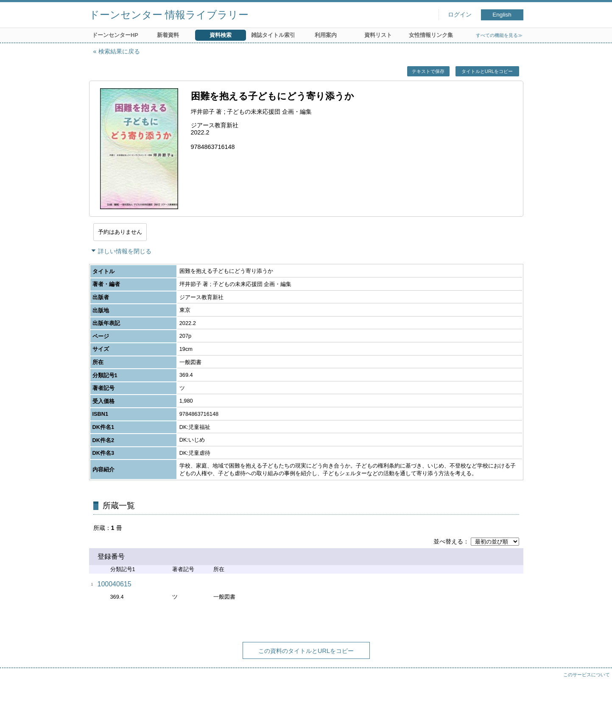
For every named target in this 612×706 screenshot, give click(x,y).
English (501, 14)
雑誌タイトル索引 (273, 35)
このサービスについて (586, 674)
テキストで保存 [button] (428, 71)
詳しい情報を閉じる (124, 251)
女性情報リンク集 (431, 35)
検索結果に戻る (119, 51)
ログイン (460, 14)
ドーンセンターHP (115, 35)
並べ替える (448, 541)
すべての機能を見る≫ (499, 35)
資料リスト (378, 35)
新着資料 (168, 35)
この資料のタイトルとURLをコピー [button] (306, 650)
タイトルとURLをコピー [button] (487, 71)
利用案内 (326, 35)
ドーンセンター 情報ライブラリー (169, 14)
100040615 (114, 584)
